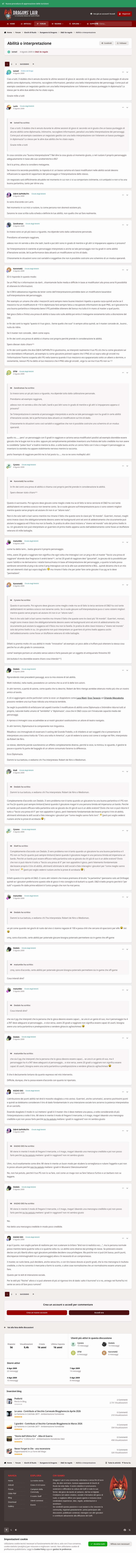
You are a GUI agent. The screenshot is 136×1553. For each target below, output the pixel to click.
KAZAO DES (18, 1090)
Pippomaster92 (21, 1451)
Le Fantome (19, 1414)
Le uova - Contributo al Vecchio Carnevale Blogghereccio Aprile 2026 (47, 1411)
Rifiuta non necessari (119, 1544)
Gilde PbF (12, 1493)
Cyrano (16, 465)
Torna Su (126, 1463)
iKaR (15, 770)
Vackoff (17, 1439)
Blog (24, 1401)
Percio (17, 1401)
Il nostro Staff (35, 1496)
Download (12, 1502)
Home (10, 1481)
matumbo (17, 541)
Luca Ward (81, 698)
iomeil (14, 52)
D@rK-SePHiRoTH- (21, 194)
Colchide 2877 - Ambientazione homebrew (45, 1414)
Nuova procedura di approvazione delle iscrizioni (25, 3)
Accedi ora (99, 1312)
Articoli (11, 1485)
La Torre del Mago (38, 1451)
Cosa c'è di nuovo (37, 1485)
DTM (15, 371)
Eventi (33, 1505)
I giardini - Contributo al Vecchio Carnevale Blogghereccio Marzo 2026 (48, 1423)
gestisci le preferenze (62, 1549)
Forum (10, 1489)
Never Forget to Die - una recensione (32, 1448)
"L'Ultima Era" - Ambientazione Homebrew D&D (44, 1439)
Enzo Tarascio (94, 698)
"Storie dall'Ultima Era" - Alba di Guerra (33, 1436)
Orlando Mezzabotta (114, 698)
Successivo (24, 64)
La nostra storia (36, 1481)
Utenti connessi (36, 1501)
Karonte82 (18, 268)
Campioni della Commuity (36, 1490)
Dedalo (16, 669)
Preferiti (18, 1398)
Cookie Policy (39, 1549)
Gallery (11, 1506)
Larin (15, 106)
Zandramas (18, 223)
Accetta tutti (98, 1544)
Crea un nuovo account (37, 1312)
